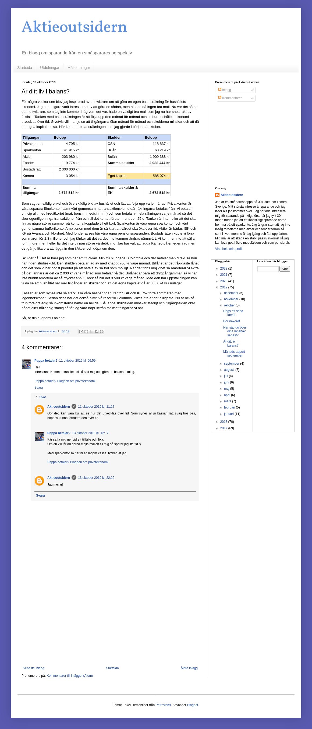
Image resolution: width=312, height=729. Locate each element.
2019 (224, 287)
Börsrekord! (231, 321)
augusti (229, 370)
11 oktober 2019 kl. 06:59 (77, 360)
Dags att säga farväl (233, 313)
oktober (230, 305)
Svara (38, 387)
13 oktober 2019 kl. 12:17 (90, 433)
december (231, 293)
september (232, 363)
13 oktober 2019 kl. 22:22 (96, 478)
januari (229, 414)
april (227, 395)
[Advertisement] (110, 622)
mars (228, 401)
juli (226, 376)
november (231, 299)
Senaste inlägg (33, 668)
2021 (224, 275)
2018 (224, 422)
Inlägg (224, 90)
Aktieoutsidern (74, 28)
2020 (224, 281)
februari (230, 407)
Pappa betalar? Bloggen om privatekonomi (64, 381)
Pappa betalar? (46, 360)
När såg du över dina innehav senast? (234, 331)
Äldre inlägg (189, 668)
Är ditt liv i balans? (231, 343)
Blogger (192, 705)
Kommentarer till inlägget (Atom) (70, 676)
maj (227, 388)
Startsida (24, 67)
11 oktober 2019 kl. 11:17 (96, 407)
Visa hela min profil (228, 249)
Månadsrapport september (234, 353)
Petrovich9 (163, 705)
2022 (224, 268)
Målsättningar (79, 67)
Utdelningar (49, 67)
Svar (42, 397)
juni (227, 382)
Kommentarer (230, 98)
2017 (224, 428)
